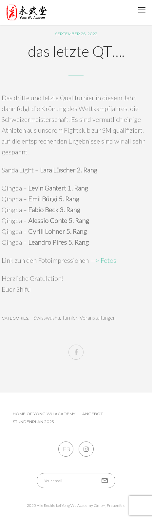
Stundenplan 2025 (33, 421)
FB (66, 449)
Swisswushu (46, 317)
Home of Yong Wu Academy (44, 413)
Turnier (70, 317)
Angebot (92, 413)
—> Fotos (103, 260)
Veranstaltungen (98, 317)
